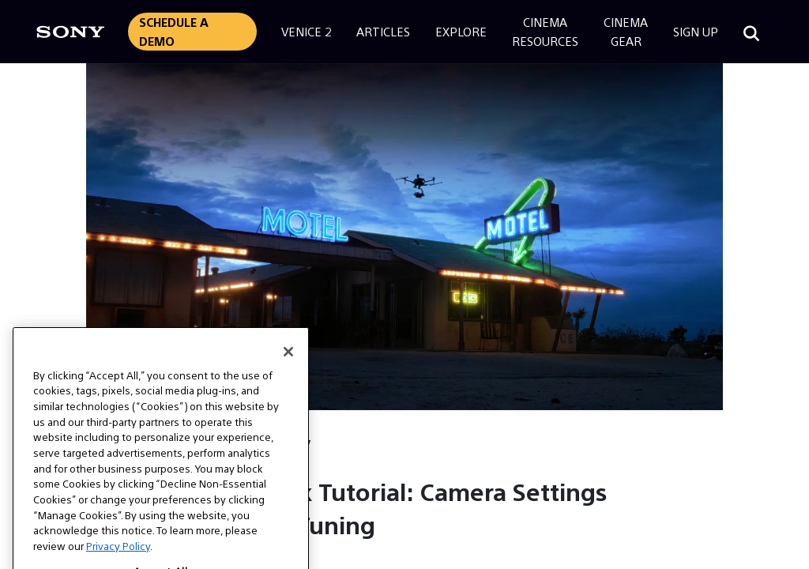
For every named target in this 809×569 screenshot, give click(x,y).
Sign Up (695, 31)
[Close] (288, 370)
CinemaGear (626, 31)
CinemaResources (545, 31)
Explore (461, 31)
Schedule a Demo (174, 31)
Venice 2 (306, 31)
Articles (383, 31)
